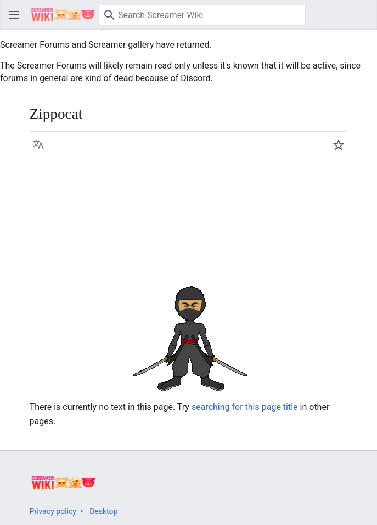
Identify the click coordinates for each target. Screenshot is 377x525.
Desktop (103, 511)
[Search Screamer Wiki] (202, 15)
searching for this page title (245, 407)
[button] (14, 15)
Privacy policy (53, 511)
